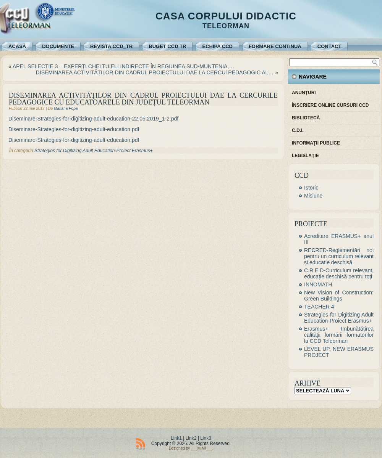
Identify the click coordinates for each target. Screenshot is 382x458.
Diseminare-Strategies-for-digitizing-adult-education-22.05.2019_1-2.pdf (93, 119)
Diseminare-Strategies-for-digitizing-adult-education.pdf (73, 129)
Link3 (205, 438)
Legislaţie (305, 155)
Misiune (313, 196)
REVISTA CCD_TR (111, 46)
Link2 (191, 438)
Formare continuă (275, 46)
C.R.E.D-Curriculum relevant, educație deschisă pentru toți (339, 273)
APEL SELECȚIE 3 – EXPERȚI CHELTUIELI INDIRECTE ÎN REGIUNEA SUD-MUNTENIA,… (123, 66)
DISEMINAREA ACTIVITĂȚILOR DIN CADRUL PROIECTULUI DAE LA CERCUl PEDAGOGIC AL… (155, 72)
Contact (329, 46)
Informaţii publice (316, 143)
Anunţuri (304, 92)
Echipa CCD (217, 46)
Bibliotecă (306, 118)
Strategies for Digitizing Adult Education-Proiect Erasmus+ (93, 150)
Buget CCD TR (167, 46)
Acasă (17, 46)
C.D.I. (298, 130)
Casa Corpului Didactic (225, 16)
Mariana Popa (66, 108)
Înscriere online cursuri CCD (330, 105)
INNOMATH (318, 284)
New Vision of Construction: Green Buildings (339, 295)
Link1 (176, 438)
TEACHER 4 (319, 307)
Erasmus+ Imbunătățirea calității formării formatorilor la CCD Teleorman (339, 335)
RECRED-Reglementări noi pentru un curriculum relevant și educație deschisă (339, 256)
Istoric (311, 188)
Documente (58, 46)
